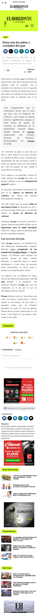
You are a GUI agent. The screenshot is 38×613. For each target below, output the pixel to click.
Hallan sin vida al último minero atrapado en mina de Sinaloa (24, 547)
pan (22, 79)
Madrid (33, 252)
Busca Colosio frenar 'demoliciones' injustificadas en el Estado (24, 575)
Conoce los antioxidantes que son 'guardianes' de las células (25, 477)
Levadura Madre (19, 252)
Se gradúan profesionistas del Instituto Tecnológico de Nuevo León (25, 539)
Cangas (30, 131)
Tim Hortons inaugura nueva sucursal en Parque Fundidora (24, 584)
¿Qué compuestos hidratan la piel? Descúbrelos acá (24, 494)
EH (8, 70)
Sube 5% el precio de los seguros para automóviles (23, 556)
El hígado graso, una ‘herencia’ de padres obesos (24, 486)
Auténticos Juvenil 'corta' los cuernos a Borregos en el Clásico (24, 592)
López (12, 249)
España (30, 140)
